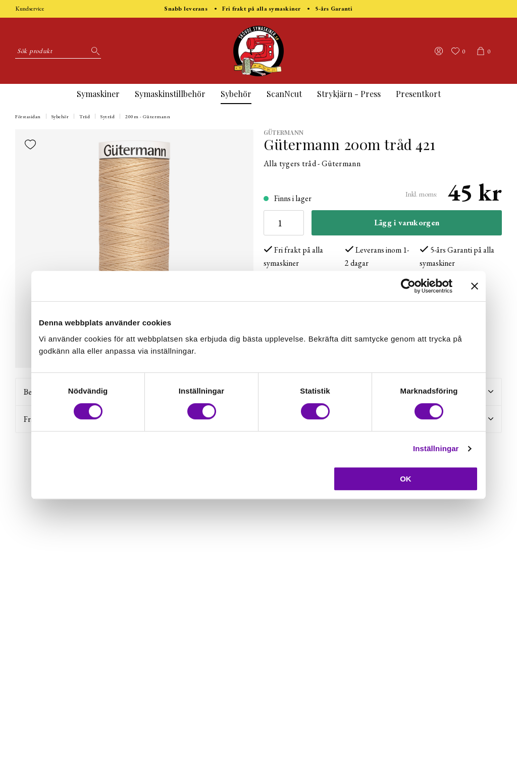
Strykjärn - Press (349, 93)
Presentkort (418, 93)
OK (405, 478)
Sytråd (107, 116)
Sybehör (236, 93)
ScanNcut (284, 93)
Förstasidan (28, 116)
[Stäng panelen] (474, 286)
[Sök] (93, 51)
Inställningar (435, 448)
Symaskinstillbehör (170, 93)
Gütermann (283, 132)
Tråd (84, 116)
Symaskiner (98, 93)
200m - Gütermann (147, 116)
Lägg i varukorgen (406, 222)
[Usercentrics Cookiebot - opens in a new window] (408, 286)
